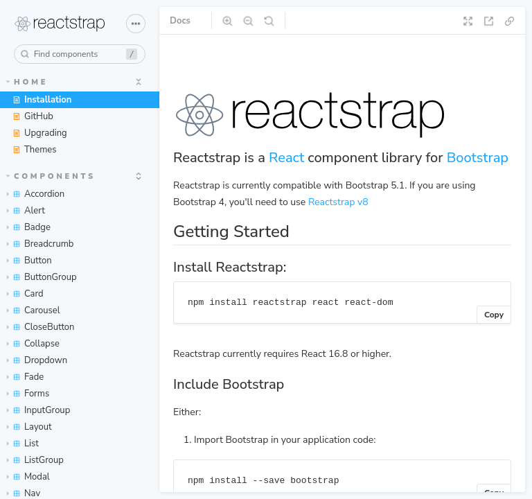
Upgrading (39, 133)
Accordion (35, 194)
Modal (28, 477)
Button (29, 260)
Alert (26, 210)
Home (27, 82)
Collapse (33, 344)
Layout (29, 427)
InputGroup (38, 410)
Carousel (33, 310)
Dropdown (37, 360)
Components (51, 176)
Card (25, 294)
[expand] (138, 82)
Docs (180, 21)
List (23, 443)
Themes (34, 149)
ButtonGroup (42, 277)
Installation (41, 100)
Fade (25, 377)
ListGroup (35, 460)
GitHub (32, 116)
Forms (28, 393)
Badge (29, 227)
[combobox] (79, 54)
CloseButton (41, 327)
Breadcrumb (40, 244)
